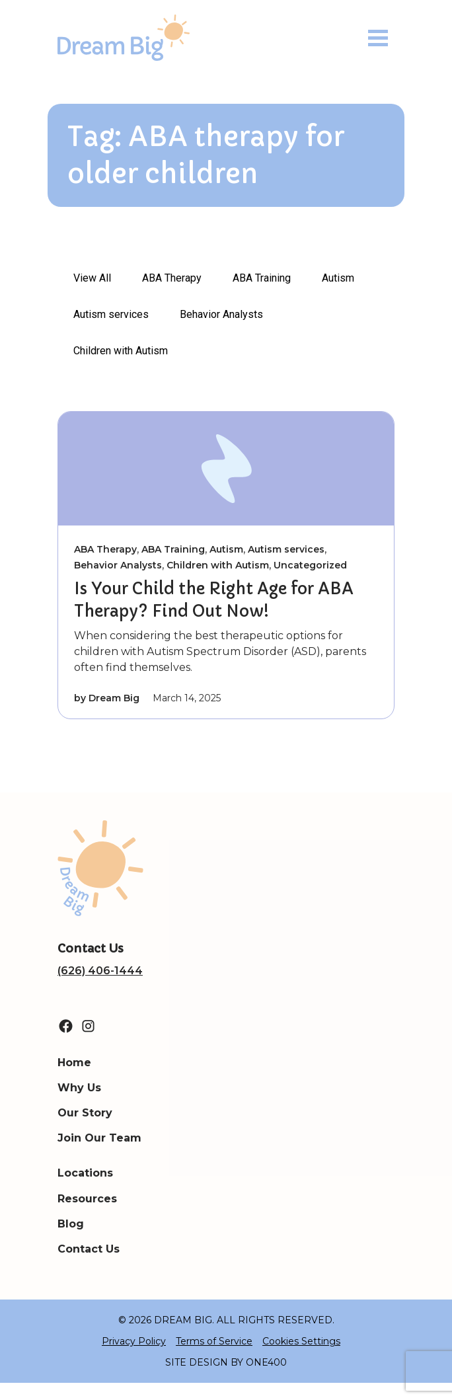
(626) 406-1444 (100, 970)
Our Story (84, 1113)
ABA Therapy (172, 278)
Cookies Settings (301, 1341)
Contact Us (88, 1249)
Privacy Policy (134, 1341)
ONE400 (266, 1362)
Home (74, 1062)
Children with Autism (120, 350)
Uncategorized (310, 565)
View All (92, 278)
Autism (338, 278)
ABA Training (262, 278)
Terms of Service (214, 1341)
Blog (70, 1224)
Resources (87, 1198)
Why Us (79, 1087)
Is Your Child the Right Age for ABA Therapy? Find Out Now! (214, 600)
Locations (85, 1173)
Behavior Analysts (221, 314)
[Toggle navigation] (378, 38)
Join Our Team (99, 1138)
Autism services (111, 314)
